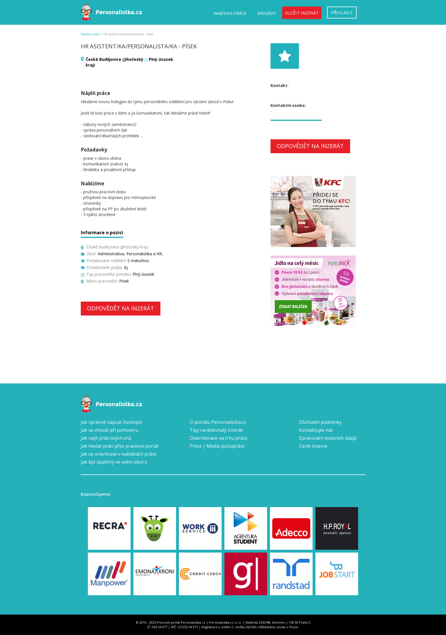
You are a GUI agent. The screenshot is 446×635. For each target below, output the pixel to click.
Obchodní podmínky (320, 422)
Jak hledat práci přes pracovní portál (119, 446)
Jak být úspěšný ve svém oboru (114, 462)
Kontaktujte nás (316, 430)
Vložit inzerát (302, 13)
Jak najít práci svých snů (106, 438)
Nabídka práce (230, 13)
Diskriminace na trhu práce (218, 438)
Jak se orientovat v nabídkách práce (118, 454)
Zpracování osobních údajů (328, 438)
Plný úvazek (161, 59)
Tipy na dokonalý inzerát (216, 430)
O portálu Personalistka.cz (218, 422)
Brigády (266, 13)
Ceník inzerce (313, 446)
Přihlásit (342, 12)
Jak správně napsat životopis (111, 422)
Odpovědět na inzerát (120, 308)
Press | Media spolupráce (217, 446)
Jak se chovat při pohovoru (109, 430)
